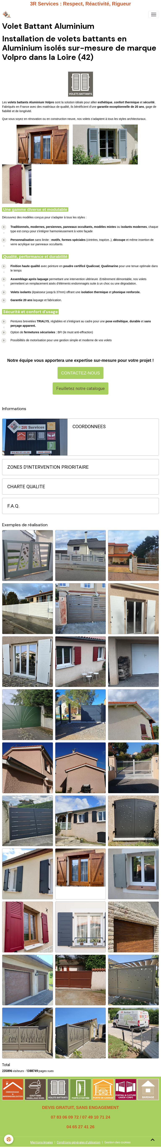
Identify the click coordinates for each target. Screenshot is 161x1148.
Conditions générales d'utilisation (78, 1142)
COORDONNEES (89, 426)
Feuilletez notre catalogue (80, 388)
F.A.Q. (13, 506)
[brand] (7, 14)
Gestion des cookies (117, 1142)
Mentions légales (41, 1142)
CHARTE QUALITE (26, 486)
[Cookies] (9, 1139)
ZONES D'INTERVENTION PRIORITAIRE (48, 467)
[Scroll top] (152, 1139)
